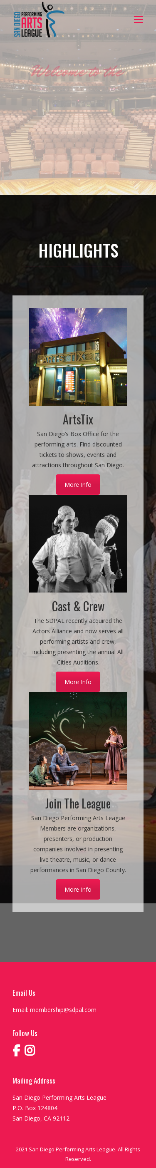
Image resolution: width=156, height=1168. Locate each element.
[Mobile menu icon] (139, 20)
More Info (78, 485)
